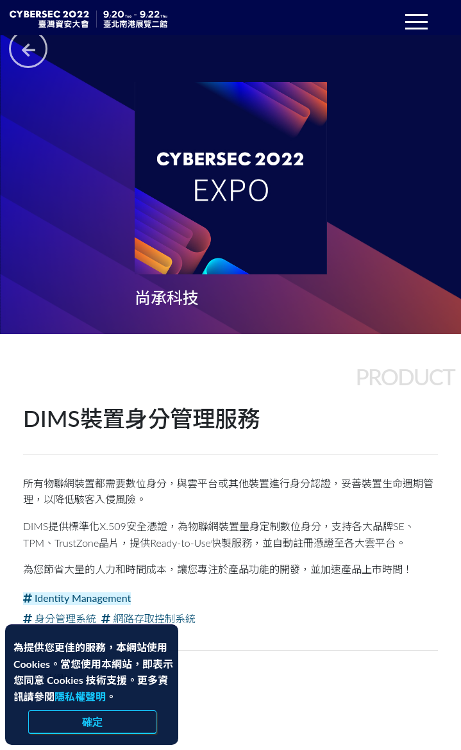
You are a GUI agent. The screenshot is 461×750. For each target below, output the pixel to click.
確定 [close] (92, 722)
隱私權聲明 (80, 696)
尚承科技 (168, 297)
